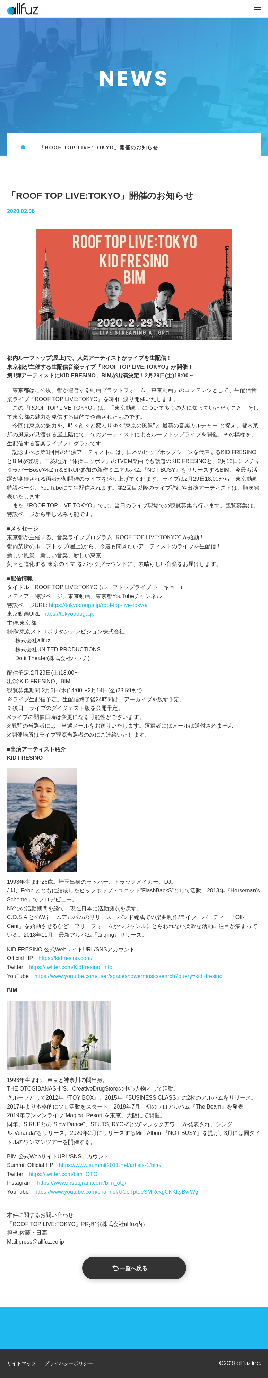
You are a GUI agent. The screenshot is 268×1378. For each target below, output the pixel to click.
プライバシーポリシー (68, 1363)
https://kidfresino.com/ (65, 958)
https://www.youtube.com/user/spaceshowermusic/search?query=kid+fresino (128, 976)
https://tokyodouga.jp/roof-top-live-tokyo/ (98, 605)
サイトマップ (21, 1363)
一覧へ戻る (133, 1268)
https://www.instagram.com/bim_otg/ (81, 1183)
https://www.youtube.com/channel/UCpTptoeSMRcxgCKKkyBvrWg (116, 1192)
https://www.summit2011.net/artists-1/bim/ (110, 1165)
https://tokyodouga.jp (69, 614)
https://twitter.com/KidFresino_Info (70, 967)
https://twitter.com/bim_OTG (63, 1174)
